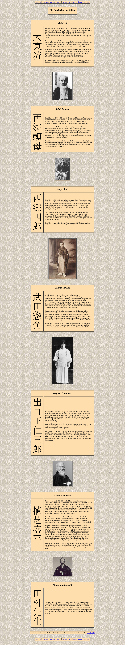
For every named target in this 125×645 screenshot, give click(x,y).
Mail (88, 2)
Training (64, 2)
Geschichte (45, 2)
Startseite (38, 2)
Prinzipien (53, 2)
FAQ (74, 2)
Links (78, 2)
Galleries (83, 2)
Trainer (58, 2)
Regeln (69, 2)
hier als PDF (91, 633)
